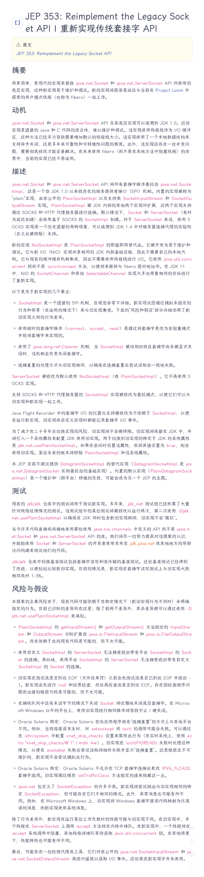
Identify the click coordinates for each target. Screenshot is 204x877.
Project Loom (169, 90)
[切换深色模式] (192, 840)
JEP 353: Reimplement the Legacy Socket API (63, 53)
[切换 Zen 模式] (192, 867)
